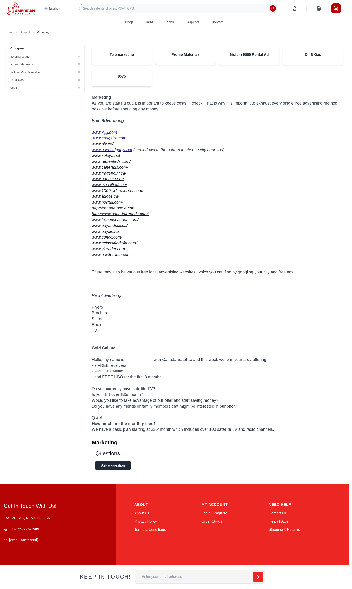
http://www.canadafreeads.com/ (120, 214)
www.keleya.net (106, 155)
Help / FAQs (278, 521)
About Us (141, 513)
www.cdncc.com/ (107, 237)
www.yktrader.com (108, 249)
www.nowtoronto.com (111, 254)
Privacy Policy (145, 521)
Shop (129, 22)
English (54, 8)
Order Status (211, 521)
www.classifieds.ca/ (109, 185)
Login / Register (214, 513)
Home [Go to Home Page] (9, 32)
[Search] (273, 8)
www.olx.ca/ (102, 144)
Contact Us (278, 513)
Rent (149, 22)
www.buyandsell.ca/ (110, 225)
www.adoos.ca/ (105, 196)
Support (193, 22)
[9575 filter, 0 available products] (45, 88)
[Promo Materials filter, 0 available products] (45, 64)
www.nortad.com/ (107, 202)
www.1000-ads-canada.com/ (117, 190)
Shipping (276, 529)
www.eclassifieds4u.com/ (114, 243)
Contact (217, 22)
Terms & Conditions (150, 529)
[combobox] (178, 8)
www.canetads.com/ (110, 167)
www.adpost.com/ (108, 179)
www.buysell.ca (106, 231)
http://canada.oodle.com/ (114, 208)
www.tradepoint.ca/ (109, 173)
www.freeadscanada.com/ (115, 219)
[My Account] (294, 8)
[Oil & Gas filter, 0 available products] (45, 80)
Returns (293, 529)
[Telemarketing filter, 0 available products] (45, 57)
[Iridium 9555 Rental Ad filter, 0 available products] (45, 72)
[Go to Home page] (21, 8)
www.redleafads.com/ (111, 161)
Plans (169, 22)
